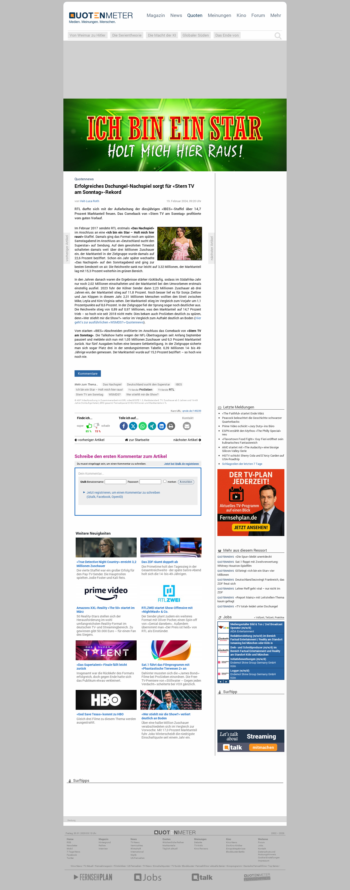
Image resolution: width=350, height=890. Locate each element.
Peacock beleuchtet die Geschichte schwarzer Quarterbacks (252, 419)
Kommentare (88, 373)
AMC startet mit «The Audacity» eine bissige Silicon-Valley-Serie (250, 449)
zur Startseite (137, 440)
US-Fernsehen (138, 858)
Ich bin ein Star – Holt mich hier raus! (99, 389)
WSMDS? (115, 394)
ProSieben (140, 389)
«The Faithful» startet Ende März (243, 413)
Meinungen (219, 15)
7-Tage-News (73, 851)
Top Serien (273, 866)
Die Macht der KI (162, 35)
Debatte (198, 842)
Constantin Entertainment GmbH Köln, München (249, 650)
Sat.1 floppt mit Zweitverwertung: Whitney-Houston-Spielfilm (247, 563)
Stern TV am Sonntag (89, 394)
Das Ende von (227, 35)
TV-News (135, 842)
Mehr (275, 15)
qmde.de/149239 (191, 410)
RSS (69, 842)
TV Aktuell (88, 866)
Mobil (70, 848)
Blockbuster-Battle (235, 851)
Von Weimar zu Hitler (88, 35)
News (176, 15)
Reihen (102, 845)
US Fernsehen (134, 866)
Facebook (72, 854)
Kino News (76, 866)
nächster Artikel (187, 440)
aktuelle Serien (217, 866)
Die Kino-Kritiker (234, 845)
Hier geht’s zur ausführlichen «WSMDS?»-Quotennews (138, 320)
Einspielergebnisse (235, 848)
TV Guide (176, 866)
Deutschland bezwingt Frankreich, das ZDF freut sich (250, 581)
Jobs (260, 845)
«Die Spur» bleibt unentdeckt (244, 557)
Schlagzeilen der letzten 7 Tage (242, 464)
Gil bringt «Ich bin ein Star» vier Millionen (245, 572)
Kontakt (262, 848)
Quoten (194, 15)
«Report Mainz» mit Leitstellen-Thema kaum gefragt (250, 599)
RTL (166, 389)
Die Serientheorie (127, 35)
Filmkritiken (120, 866)
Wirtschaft (136, 848)
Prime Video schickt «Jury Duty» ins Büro (248, 426)
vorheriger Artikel (89, 440)
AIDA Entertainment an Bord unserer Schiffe (250, 627)
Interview (103, 848)
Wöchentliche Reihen (173, 842)
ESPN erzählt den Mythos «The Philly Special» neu (251, 432)
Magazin (156, 15)
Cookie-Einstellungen (269, 857)
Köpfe (133, 854)
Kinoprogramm (234, 866)
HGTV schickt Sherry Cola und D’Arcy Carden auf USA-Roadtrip (253, 457)
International (137, 851)
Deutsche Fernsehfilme (255, 866)
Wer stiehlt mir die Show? (142, 394)
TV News (147, 866)
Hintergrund (105, 842)
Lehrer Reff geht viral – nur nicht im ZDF (248, 590)
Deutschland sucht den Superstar (148, 384)
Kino (241, 15)
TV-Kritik (198, 845)
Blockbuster (188, 866)
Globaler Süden (196, 35)
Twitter (70, 858)
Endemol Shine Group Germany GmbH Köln (247, 662)
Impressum (263, 860)
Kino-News (231, 842)
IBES (179, 384)
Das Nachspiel (112, 384)
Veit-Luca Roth (89, 201)
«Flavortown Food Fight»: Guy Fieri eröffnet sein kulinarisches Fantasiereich (252, 441)
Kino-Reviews (201, 848)
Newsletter (72, 845)
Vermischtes (137, 845)
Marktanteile (168, 845)
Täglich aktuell (170, 848)
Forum (258, 15)
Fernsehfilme (202, 866)
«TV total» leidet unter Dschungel (247, 606)
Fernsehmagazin (103, 866)
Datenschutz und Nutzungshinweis (267, 853)
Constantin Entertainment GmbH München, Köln (250, 639)
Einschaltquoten (161, 866)
